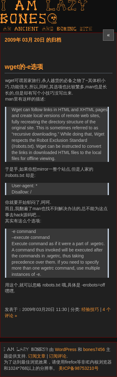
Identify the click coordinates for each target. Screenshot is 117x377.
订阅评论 (57, 356)
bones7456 (94, 349)
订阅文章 (37, 356)
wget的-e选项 (24, 66)
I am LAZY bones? (44, 13)
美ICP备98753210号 (79, 368)
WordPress (65, 349)
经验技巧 (90, 309)
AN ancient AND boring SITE (48, 29)
